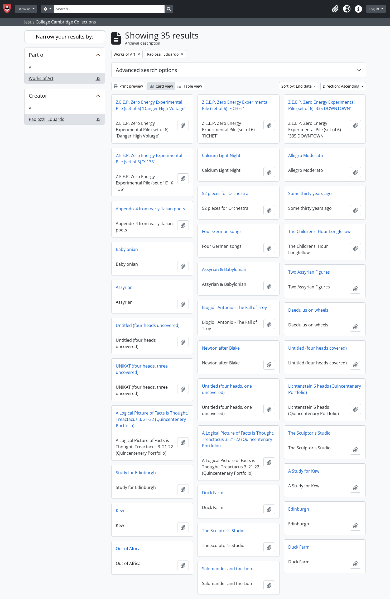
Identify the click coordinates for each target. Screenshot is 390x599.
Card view (161, 86)
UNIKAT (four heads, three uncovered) (142, 369)
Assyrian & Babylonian (224, 269)
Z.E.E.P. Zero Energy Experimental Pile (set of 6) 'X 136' (149, 159)
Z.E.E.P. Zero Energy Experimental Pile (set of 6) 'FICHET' (235, 105)
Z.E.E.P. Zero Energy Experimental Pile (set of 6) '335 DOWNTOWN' (321, 105)
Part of (37, 54)
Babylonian (127, 249)
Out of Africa (128, 549)
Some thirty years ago (310, 193)
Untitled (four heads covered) (317, 348)
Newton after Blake (221, 348)
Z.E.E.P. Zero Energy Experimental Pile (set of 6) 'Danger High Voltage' (150, 105)
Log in (374, 8)
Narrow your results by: (64, 36)
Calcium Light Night (221, 155)
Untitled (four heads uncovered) (148, 325)
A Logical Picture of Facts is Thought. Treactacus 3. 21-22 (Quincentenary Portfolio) (238, 439)
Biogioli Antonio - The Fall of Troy (234, 307)
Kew (120, 511)
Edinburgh (298, 509)
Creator (38, 95)
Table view (189, 86)
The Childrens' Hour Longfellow (319, 231)
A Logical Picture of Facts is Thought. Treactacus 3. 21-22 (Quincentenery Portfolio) (152, 419)
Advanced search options (146, 70)
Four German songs (222, 231)
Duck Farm (212, 493)
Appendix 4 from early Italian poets (150, 209)
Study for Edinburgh (136, 473)
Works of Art (64, 79)
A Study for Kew (303, 471)
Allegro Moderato (305, 155)
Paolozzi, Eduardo (64, 120)
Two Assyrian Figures (309, 272)
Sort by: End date (297, 86)
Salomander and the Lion (227, 569)
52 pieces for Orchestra (225, 193)
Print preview (128, 86)
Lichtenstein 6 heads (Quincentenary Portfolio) (324, 389)
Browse (24, 8)
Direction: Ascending (341, 86)
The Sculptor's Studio (309, 433)
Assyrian (124, 287)
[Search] (109, 9)
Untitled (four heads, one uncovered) (227, 389)
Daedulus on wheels (308, 310)
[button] (335, 9)
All (31, 67)
